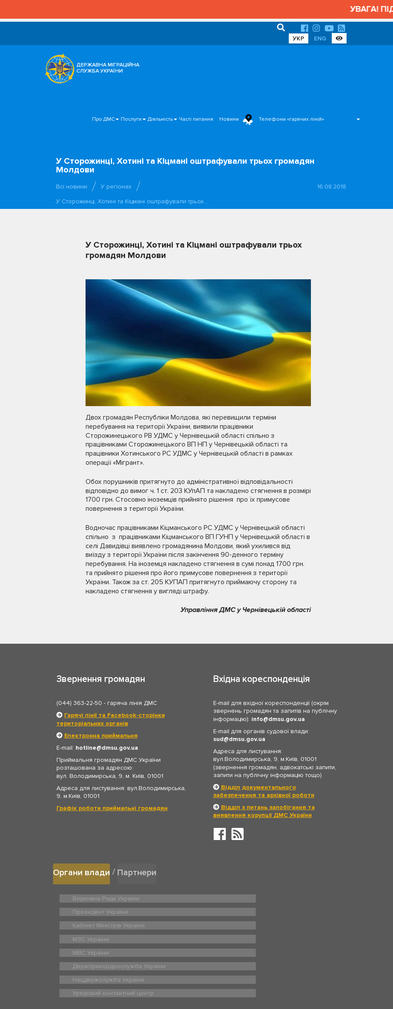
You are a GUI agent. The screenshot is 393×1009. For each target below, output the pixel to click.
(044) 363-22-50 (79, 703)
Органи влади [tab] (82, 871)
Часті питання (196, 119)
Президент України (240, 896)
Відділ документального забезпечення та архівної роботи (263, 791)
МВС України (89, 923)
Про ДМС (103, 119)
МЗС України (231, 909)
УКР (298, 38)
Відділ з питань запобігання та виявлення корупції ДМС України (264, 811)
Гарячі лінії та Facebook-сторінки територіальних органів (110, 719)
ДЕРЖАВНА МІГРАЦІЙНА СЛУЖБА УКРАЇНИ (107, 68)
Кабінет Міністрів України (106, 909)
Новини (229, 119)
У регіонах (116, 186)
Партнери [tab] (139, 871)
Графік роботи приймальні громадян (112, 808)
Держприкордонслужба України (257, 923)
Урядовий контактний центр (251, 936)
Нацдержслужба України (105, 936)
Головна (191, 975)
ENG (320, 38)
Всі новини (71, 186)
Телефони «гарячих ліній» (291, 119)
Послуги (131, 119)
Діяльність (160, 119)
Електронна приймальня (101, 735)
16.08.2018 (331, 186)
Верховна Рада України (103, 896)
